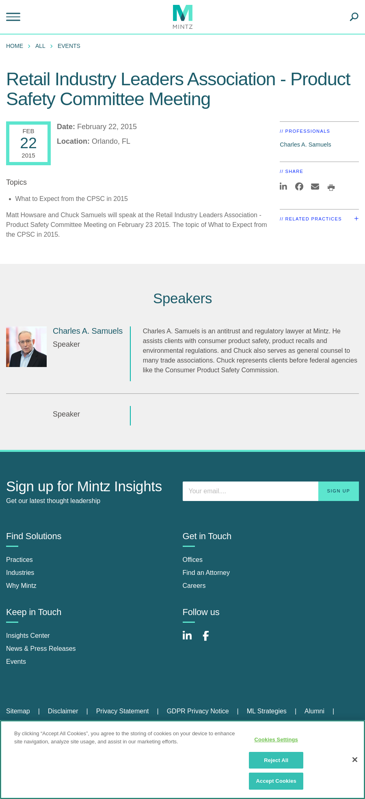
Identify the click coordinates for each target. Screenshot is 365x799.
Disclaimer (63, 711)
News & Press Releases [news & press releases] (41, 648)
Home (14, 46)
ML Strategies (267, 711)
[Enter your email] (271, 491)
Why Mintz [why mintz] (21, 585)
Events (69, 46)
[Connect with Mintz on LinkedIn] (191, 640)
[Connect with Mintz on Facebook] (211, 640)
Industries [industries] (20, 572)
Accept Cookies (276, 781)
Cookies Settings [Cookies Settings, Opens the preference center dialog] (276, 739)
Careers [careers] (194, 585)
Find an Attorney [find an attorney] (206, 572)
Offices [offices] (193, 559)
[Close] (355, 760)
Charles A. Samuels (305, 144)
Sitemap (18, 711)
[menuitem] (16, 46)
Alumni (314, 711)
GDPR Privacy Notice (198, 711)
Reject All (276, 760)
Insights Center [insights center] (28, 635)
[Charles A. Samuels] (26, 346)
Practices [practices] (19, 559)
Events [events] (16, 661)
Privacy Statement (122, 711)
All (40, 46)
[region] (182, 759)
